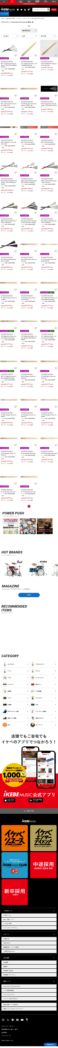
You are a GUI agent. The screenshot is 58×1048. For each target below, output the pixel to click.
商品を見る (49, 1044)
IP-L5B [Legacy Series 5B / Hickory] (48, 378)
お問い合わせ (6, 945)
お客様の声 (6, 940)
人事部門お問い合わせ (9, 953)
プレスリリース (6, 1037)
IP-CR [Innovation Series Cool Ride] (9, 299)
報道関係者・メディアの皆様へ (11, 949)
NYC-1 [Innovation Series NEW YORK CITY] (8, 105)
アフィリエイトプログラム (10, 929)
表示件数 (43, 37)
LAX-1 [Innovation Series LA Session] (29, 261)
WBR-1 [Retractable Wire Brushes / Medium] (8, 222)
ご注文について (7, 917)
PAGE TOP (30, 812)
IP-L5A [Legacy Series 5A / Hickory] (28, 416)
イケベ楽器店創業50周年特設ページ (29, 4)
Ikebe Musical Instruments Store (11, 988)
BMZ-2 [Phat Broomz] (27, 143)
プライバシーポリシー (8, 1028)
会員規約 (4, 1034)
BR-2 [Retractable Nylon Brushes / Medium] (49, 222)
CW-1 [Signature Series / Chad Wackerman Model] (49, 299)
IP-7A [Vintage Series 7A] (28, 493)
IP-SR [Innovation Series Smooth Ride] (28, 299)
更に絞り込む (26, 32)
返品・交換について (8, 921)
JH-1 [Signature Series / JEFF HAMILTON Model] (29, 65)
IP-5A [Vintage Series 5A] (8, 493)
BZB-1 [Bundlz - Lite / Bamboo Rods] (8, 144)
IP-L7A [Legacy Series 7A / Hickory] (8, 455)
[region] (29, 570)
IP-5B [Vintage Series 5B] (28, 454)
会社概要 (5, 964)
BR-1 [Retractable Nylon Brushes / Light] (8, 261)
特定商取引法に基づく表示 (9, 1031)
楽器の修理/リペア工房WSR (10, 1006)
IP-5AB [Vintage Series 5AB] (49, 454)
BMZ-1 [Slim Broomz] (47, 143)
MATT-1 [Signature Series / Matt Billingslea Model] (8, 378)
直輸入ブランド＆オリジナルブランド (13, 1010)
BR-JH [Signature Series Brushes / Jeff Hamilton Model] (49, 106)
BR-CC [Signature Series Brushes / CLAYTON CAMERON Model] (9, 66)
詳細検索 (54, 10)
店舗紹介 (5, 968)
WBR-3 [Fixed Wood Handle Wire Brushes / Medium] (29, 182)
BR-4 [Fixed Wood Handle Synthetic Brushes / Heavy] (29, 222)
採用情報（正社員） (8, 972)
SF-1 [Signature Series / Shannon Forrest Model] (48, 338)
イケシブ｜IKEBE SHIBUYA (10, 1000)
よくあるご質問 (7, 925)
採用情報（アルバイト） (9, 976)
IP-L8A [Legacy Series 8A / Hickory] (28, 378)
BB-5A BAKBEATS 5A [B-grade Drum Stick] (49, 65)
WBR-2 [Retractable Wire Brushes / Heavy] (49, 182)
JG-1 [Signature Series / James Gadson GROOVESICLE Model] (28, 339)
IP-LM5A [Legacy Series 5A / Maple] (9, 416)
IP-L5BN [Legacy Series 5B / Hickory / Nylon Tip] (29, 105)
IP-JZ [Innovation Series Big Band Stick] (48, 261)
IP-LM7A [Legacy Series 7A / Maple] (49, 416)
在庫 (23, 37)
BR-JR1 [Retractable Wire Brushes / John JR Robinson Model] (9, 183)
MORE (29, 596)
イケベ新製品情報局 (8, 992)
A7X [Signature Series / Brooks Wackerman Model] (8, 338)
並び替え (6, 37)
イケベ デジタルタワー (9, 996)
